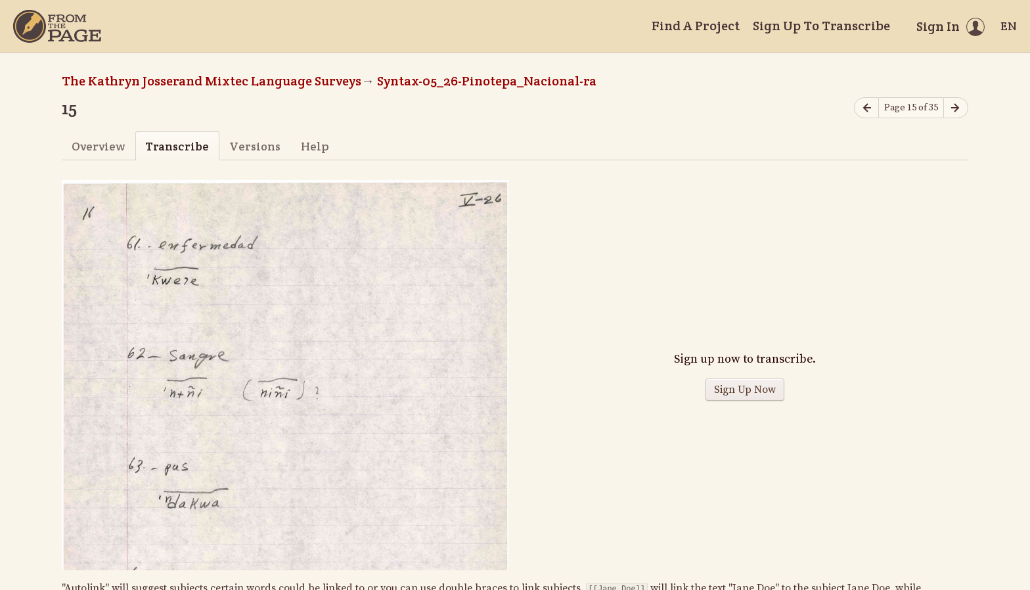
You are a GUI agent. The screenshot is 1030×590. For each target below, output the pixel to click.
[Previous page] (866, 108)
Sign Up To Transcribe (821, 25)
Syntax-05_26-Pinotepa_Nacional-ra (486, 80)
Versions (254, 146)
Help (315, 146)
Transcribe (177, 146)
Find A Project (696, 25)
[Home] (57, 26)
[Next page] (955, 108)
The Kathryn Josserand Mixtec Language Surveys (211, 80)
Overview (98, 146)
